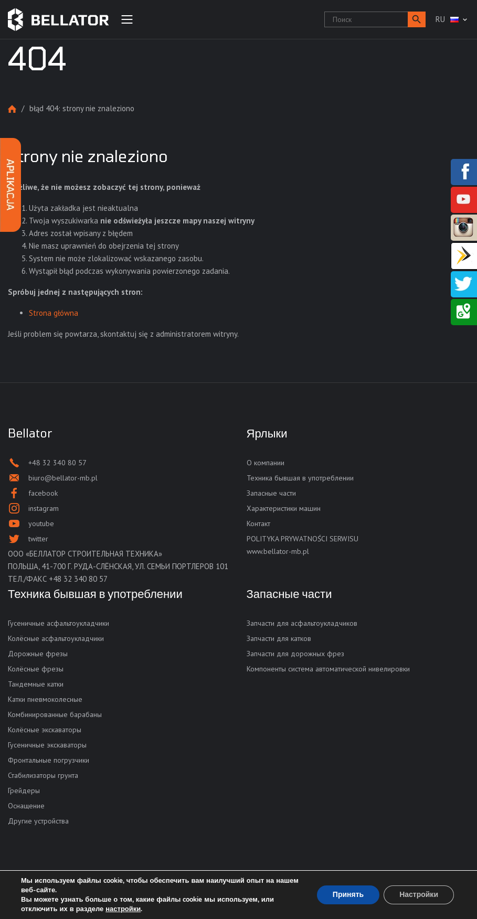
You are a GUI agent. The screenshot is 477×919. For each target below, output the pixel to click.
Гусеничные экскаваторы (47, 745)
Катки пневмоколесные (45, 699)
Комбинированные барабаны (55, 714)
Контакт (258, 523)
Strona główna (12, 109)
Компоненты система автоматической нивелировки (328, 669)
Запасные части (271, 493)
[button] (417, 19)
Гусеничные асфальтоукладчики (58, 623)
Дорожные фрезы (38, 653)
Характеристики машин (284, 508)
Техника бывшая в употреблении (300, 478)
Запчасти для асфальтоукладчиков (302, 623)
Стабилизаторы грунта (43, 775)
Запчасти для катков (279, 638)
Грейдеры (24, 790)
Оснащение (26, 805)
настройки (123, 909)
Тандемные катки (35, 684)
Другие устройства (38, 821)
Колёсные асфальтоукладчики (56, 638)
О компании (265, 462)
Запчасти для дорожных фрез (295, 653)
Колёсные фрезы (35, 669)
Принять (348, 895)
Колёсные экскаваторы (44, 729)
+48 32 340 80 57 (78, 579)
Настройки (418, 895)
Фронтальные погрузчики (48, 760)
